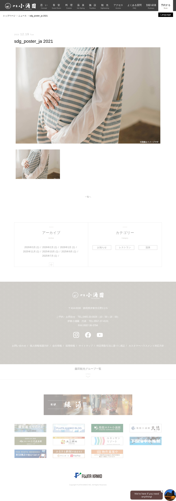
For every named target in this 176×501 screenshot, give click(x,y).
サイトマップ (86, 345)
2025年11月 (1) (31, 251)
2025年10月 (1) (50, 251)
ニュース (22, 16)
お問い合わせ (19, 345)
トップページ (9, 16)
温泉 (148, 247)
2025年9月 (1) (68, 251)
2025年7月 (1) (49, 256)
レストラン (125, 247)
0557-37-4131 (101, 321)
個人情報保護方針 (39, 345)
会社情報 (57, 345)
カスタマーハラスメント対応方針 (146, 345)
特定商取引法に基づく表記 (111, 345)
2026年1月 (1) (67, 247)
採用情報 (70, 345)
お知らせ (102, 247)
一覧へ (88, 197)
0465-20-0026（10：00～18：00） (101, 317)
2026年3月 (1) (31, 247)
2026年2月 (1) (49, 247)
